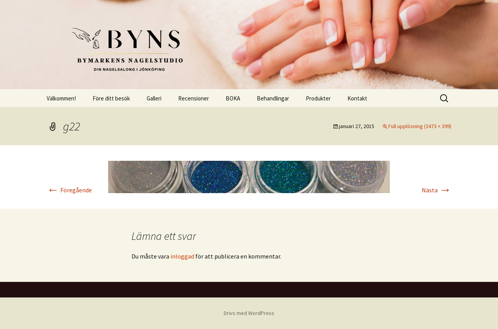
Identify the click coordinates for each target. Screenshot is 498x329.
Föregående (69, 190)
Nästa (436, 190)
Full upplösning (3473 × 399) (419, 126)
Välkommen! (61, 98)
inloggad (182, 256)
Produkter (318, 98)
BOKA (233, 98)
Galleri (154, 98)
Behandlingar (273, 98)
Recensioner (193, 98)
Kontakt (357, 98)
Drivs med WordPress (249, 313)
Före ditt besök (111, 98)
